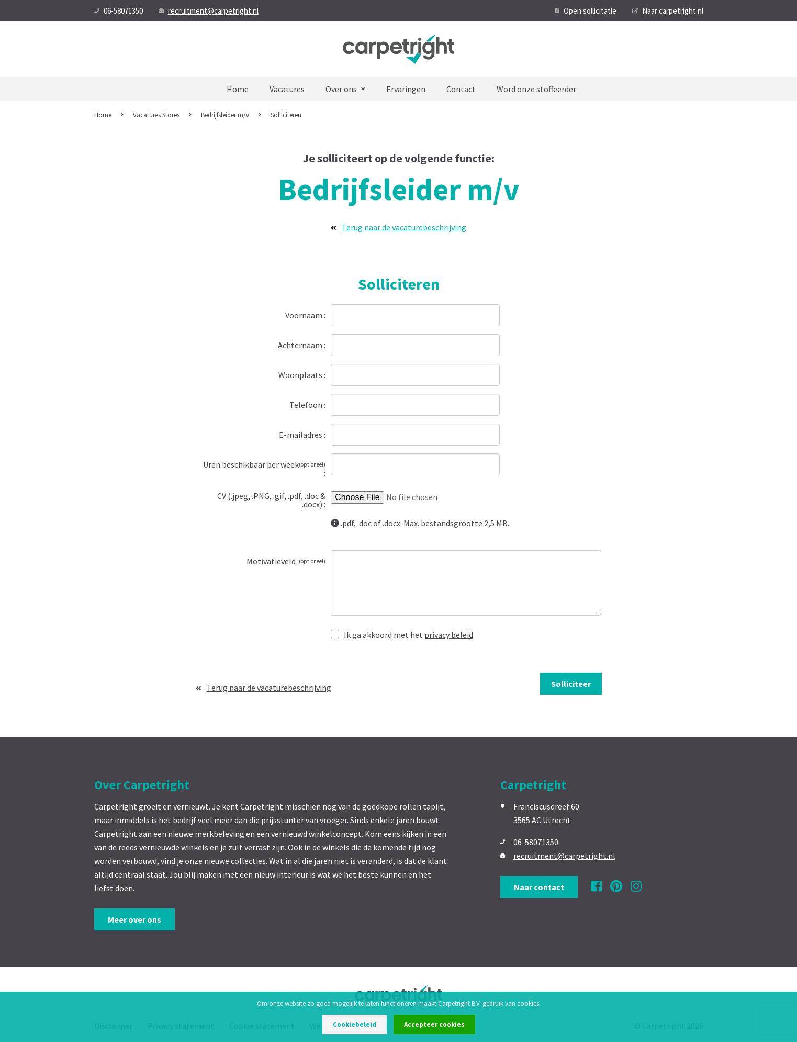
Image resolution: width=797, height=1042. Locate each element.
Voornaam (304, 314)
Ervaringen (405, 89)
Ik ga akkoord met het (402, 634)
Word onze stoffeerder (536, 89)
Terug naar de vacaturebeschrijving (398, 227)
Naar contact (539, 887)
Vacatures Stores (156, 114)
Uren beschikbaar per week (264, 464)
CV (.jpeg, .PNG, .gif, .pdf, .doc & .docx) (271, 499)
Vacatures (287, 89)
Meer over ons (134, 919)
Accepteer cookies (434, 1024)
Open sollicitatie (585, 11)
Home (238, 89)
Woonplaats (301, 374)
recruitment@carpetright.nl (209, 11)
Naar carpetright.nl (667, 11)
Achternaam (301, 344)
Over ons (345, 89)
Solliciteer (571, 684)
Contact (461, 89)
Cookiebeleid (354, 1024)
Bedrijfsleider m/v (225, 114)
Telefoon (306, 404)
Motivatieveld (285, 561)
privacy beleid (448, 634)
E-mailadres (301, 434)
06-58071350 (118, 11)
